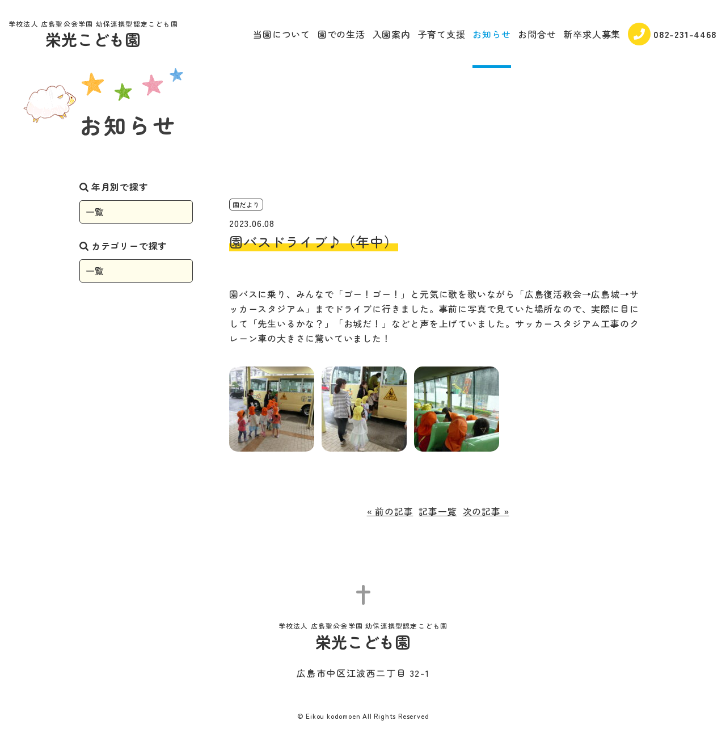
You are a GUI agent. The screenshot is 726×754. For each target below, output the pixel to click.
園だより (246, 204)
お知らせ (491, 34)
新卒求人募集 (592, 34)
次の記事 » (486, 511)
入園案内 (392, 34)
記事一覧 (438, 511)
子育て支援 (442, 34)
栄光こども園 (93, 35)
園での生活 (341, 34)
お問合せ (537, 34)
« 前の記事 (390, 511)
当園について (281, 34)
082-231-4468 (672, 34)
